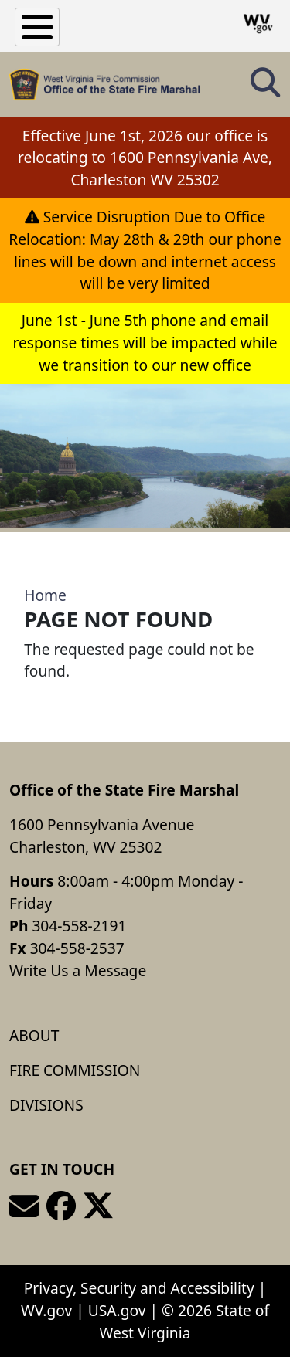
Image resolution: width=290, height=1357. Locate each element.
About (34, 1035)
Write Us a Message (77, 970)
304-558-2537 (77, 948)
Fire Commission (74, 1070)
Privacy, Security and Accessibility (139, 1287)
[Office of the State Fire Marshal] (104, 84)
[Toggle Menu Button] (37, 27)
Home (45, 595)
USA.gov (117, 1310)
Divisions (46, 1104)
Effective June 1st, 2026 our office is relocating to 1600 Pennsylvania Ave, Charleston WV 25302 (145, 158)
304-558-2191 (79, 925)
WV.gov (46, 1310)
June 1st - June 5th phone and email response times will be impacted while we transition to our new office (144, 342)
